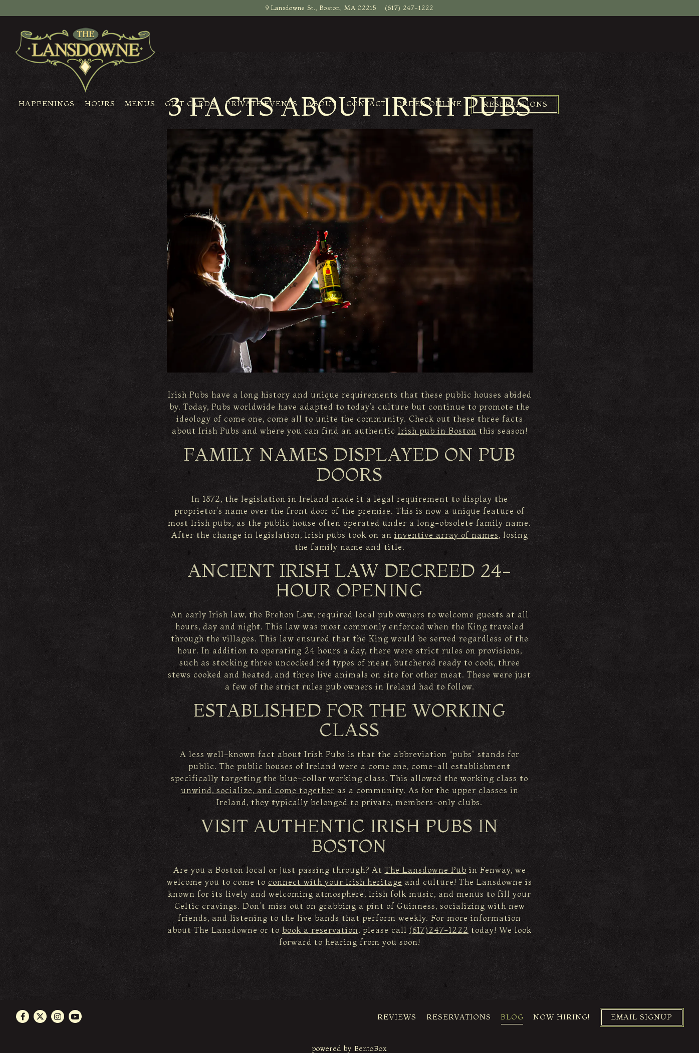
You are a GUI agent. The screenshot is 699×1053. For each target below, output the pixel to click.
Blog (512, 1016)
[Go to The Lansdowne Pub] (321, 8)
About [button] (322, 103)
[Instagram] (57, 1016)
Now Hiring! (561, 1016)
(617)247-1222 (439, 930)
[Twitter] (40, 1016)
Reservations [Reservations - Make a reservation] (515, 104)
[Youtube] (75, 1016)
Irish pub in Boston (437, 431)
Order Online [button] (429, 103)
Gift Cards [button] (190, 103)
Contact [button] (366, 103)
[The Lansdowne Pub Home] (85, 59)
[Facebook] (22, 1016)
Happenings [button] (47, 103)
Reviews (396, 1016)
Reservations (458, 1016)
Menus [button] (140, 103)
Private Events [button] (261, 103)
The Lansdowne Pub (426, 870)
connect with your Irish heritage (335, 882)
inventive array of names (446, 535)
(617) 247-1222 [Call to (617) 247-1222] (409, 8)
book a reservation (320, 930)
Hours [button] (100, 103)
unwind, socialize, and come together (258, 790)
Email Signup (641, 1016)
